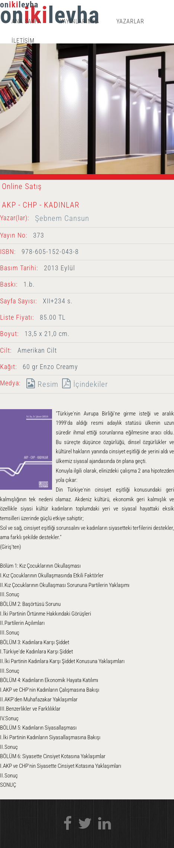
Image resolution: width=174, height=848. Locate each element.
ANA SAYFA (27, 21)
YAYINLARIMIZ (79, 21)
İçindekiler (83, 384)
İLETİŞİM (23, 40)
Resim (40, 384)
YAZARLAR (130, 21)
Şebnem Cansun (62, 218)
